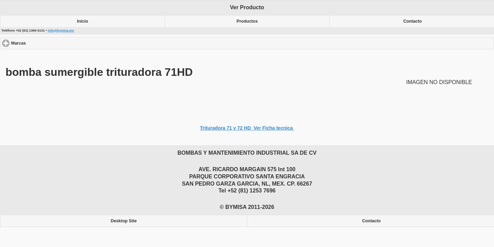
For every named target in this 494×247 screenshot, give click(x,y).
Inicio (82, 21)
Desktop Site (124, 221)
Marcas (43, 43)
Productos (247, 21)
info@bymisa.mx (61, 30)
